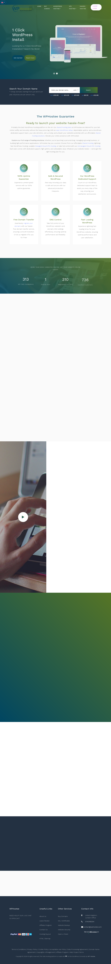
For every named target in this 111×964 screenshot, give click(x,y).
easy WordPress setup (64, 131)
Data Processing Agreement (77, 949)
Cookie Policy (43, 949)
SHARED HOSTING (83, 7)
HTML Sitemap (44, 938)
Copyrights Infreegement (46, 952)
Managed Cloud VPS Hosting (45, 147)
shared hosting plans (64, 128)
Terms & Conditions (19, 949)
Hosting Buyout (45, 934)
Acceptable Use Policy (58, 949)
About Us (42, 916)
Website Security (64, 930)
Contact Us (43, 930)
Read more (30, 57)
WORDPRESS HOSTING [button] (57, 7)
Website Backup (64, 925)
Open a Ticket (63, 934)
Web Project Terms (77, 952)
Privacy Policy (32, 949)
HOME (39, 6)
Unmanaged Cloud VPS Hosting (89, 147)
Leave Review (44, 921)
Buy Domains (63, 916)
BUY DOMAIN (47, 7)
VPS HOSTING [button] (72, 7)
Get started (18, 57)
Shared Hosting (87, 144)
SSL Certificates (64, 921)
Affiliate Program (45, 925)
